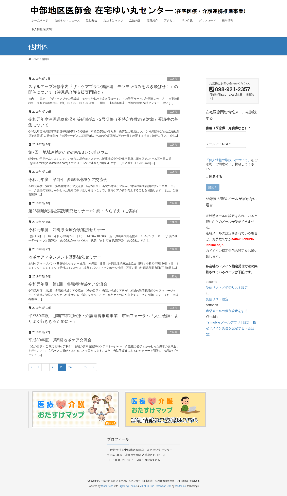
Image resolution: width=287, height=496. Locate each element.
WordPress (107, 486)
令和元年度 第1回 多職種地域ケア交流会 (67, 284)
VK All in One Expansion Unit (155, 486)
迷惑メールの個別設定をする (227, 311)
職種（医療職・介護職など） (228, 128)
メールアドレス (218, 144)
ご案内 (173, 78)
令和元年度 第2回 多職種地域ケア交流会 (67, 179)
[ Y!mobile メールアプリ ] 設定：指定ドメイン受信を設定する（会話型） (231, 328)
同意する (214, 176)
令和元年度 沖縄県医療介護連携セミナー (66, 229)
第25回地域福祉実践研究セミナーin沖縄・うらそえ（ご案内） (84, 211)
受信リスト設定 (217, 299)
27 (86, 367)
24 (70, 367)
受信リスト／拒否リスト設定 (227, 287)
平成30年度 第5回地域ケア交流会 (60, 340)
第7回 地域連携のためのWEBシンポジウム (68, 152)
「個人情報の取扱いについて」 (228, 160)
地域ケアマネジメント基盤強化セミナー (64, 257)
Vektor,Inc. (180, 486)
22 (53, 367)
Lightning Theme (128, 486)
